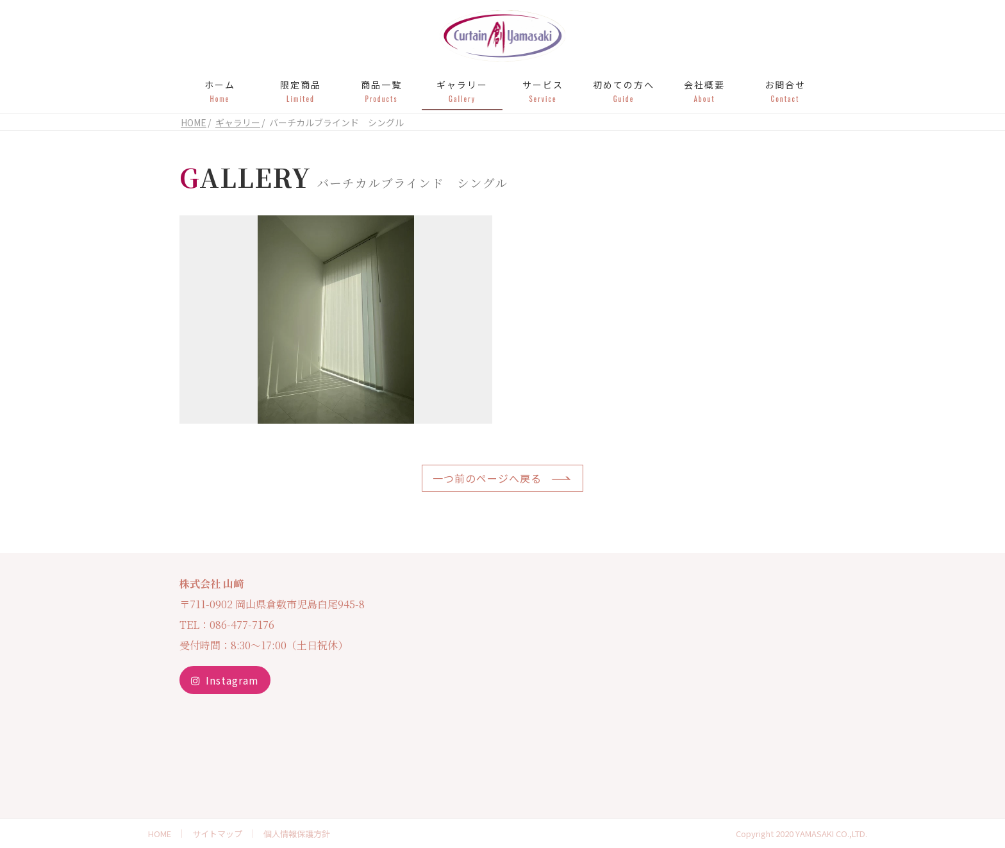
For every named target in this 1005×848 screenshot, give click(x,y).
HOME (159, 833)
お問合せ (785, 91)
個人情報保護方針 (296, 833)
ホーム (219, 91)
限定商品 (300, 91)
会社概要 (704, 91)
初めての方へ (623, 91)
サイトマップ (217, 833)
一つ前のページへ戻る (487, 478)
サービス (543, 91)
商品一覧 (381, 91)
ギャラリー (462, 91)
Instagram (225, 680)
